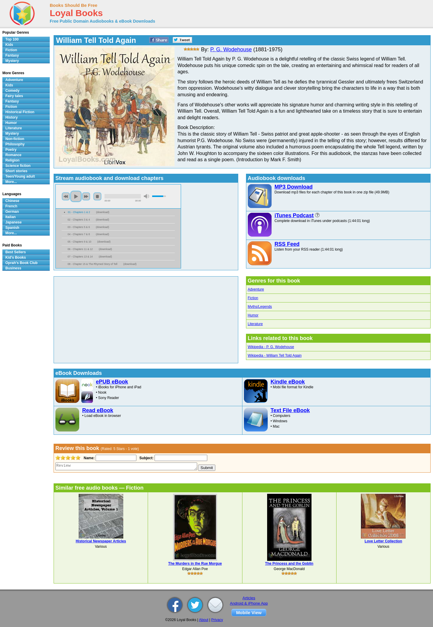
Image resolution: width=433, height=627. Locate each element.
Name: (89, 458)
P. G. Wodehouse (231, 49)
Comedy (12, 91)
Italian (10, 217)
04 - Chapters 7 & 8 (79, 234)
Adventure (256, 289)
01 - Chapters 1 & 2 (79, 212)
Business (13, 268)
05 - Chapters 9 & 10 (79, 241)
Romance (13, 155)
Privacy (217, 620)
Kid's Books (15, 257)
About (203, 620)
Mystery (12, 61)
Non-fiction (14, 139)
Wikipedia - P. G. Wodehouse (271, 347)
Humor (253, 315)
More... (11, 182)
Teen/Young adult (20, 176)
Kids (9, 45)
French (11, 206)
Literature (255, 324)
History (11, 117)
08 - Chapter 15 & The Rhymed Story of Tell (92, 264)
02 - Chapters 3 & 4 (79, 219)
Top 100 (11, 39)
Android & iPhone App (249, 603)
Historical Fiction (19, 112)
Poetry (10, 150)
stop (97, 196)
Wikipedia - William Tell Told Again (275, 355)
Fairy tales (14, 96)
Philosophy (15, 144)
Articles (248, 598)
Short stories (16, 171)
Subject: (145, 458)
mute (146, 196)
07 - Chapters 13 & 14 (80, 256)
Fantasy (12, 55)
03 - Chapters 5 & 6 (79, 227)
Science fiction (18, 166)
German (12, 211)
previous (66, 196)
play (76, 196)
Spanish (12, 228)
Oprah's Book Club (21, 263)
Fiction (253, 298)
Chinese (12, 201)
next (86, 196)
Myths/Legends (260, 307)
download (102, 212)
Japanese (13, 222)
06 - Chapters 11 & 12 (80, 249)
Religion (12, 160)
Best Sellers (15, 252)
